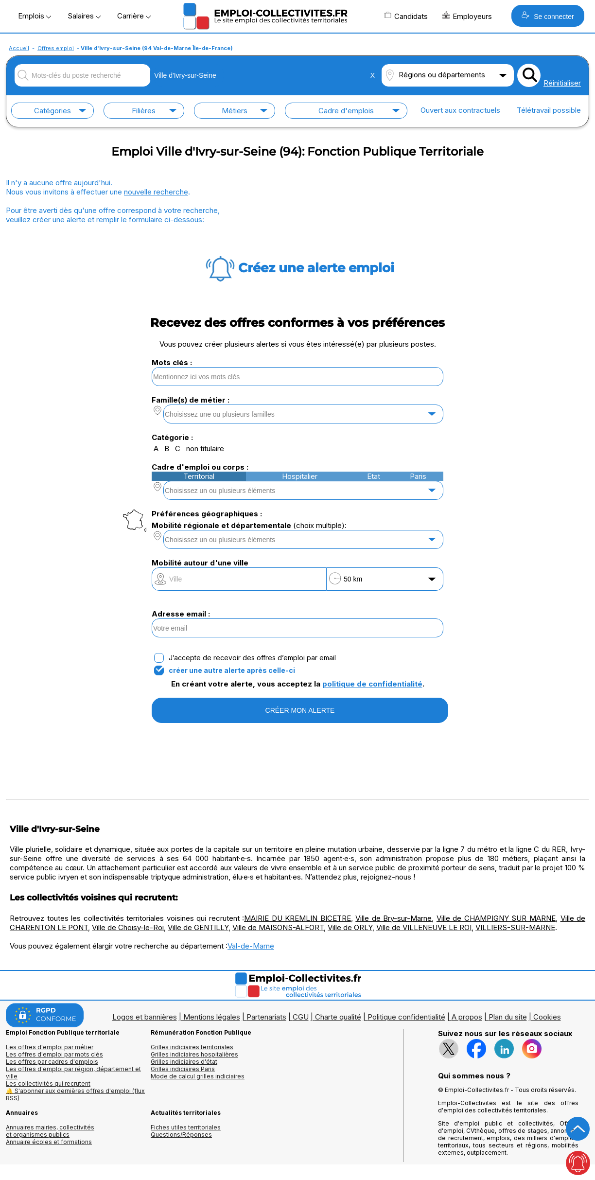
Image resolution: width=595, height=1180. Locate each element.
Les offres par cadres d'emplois (52, 1061)
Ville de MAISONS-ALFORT (278, 927)
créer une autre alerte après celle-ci (232, 670)
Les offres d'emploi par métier (49, 1047)
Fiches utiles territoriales (186, 1127)
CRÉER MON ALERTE (300, 710)
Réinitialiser (562, 83)
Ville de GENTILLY (198, 927)
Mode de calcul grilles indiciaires (198, 1076)
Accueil (19, 48)
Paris (418, 476)
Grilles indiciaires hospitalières (194, 1054)
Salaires (84, 15)
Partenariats (266, 1016)
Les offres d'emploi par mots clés (54, 1054)
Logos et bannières (144, 1016)
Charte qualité (338, 1016)
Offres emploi (55, 48)
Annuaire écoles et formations (49, 1141)
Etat (373, 476)
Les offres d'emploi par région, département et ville (73, 1072)
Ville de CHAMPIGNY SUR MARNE (496, 918)
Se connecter (548, 15)
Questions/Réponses (181, 1134)
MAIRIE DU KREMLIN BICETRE (297, 918)
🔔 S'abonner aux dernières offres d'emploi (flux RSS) (75, 1094)
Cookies (547, 1016)
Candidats (406, 16)
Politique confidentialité (406, 1016)
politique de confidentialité (372, 683)
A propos (467, 1016)
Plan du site (508, 1016)
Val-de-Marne (251, 946)
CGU (301, 1016)
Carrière (134, 15)
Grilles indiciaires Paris (183, 1069)
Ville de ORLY (350, 927)
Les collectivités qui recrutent (48, 1083)
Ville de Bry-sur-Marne (393, 918)
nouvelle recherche (156, 191)
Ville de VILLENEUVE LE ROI (424, 927)
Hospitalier (299, 476)
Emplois (34, 15)
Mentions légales (211, 1016)
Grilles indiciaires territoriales (192, 1047)
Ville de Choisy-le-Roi (128, 927)
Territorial (198, 476)
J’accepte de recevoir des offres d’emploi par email (252, 658)
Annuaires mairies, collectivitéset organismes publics (50, 1131)
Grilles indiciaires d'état (184, 1061)
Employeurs (467, 16)
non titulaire (205, 448)
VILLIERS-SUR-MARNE (515, 927)
